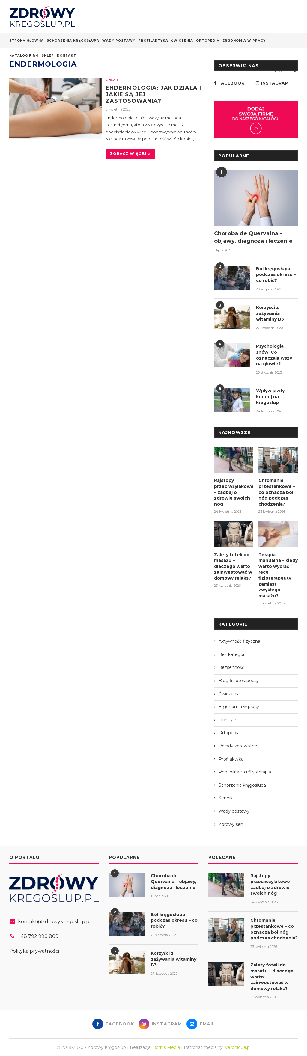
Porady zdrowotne (238, 745)
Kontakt (66, 56)
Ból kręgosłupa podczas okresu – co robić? (276, 274)
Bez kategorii (232, 654)
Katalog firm (24, 56)
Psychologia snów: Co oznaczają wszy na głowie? (274, 354)
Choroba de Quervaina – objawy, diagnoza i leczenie (253, 237)
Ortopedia (207, 41)
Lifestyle (112, 80)
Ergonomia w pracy (244, 41)
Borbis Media (166, 1046)
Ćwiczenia (182, 41)
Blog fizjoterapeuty (239, 680)
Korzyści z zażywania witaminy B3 (270, 313)
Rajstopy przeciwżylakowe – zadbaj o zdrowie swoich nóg (233, 492)
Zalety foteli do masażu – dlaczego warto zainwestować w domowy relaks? (233, 566)
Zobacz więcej (130, 153)
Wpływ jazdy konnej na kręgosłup (270, 396)
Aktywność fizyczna (239, 641)
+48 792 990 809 (38, 936)
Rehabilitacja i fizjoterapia (245, 771)
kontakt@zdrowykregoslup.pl (54, 921)
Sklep (48, 56)
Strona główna (26, 41)
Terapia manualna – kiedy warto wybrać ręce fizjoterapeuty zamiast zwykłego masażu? (278, 575)
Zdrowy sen (231, 823)
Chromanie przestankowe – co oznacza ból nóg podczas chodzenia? (276, 492)
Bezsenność (231, 667)
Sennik (226, 797)
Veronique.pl (238, 1046)
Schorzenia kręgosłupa (73, 41)
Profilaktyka (153, 41)
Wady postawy (118, 41)
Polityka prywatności (34, 951)
